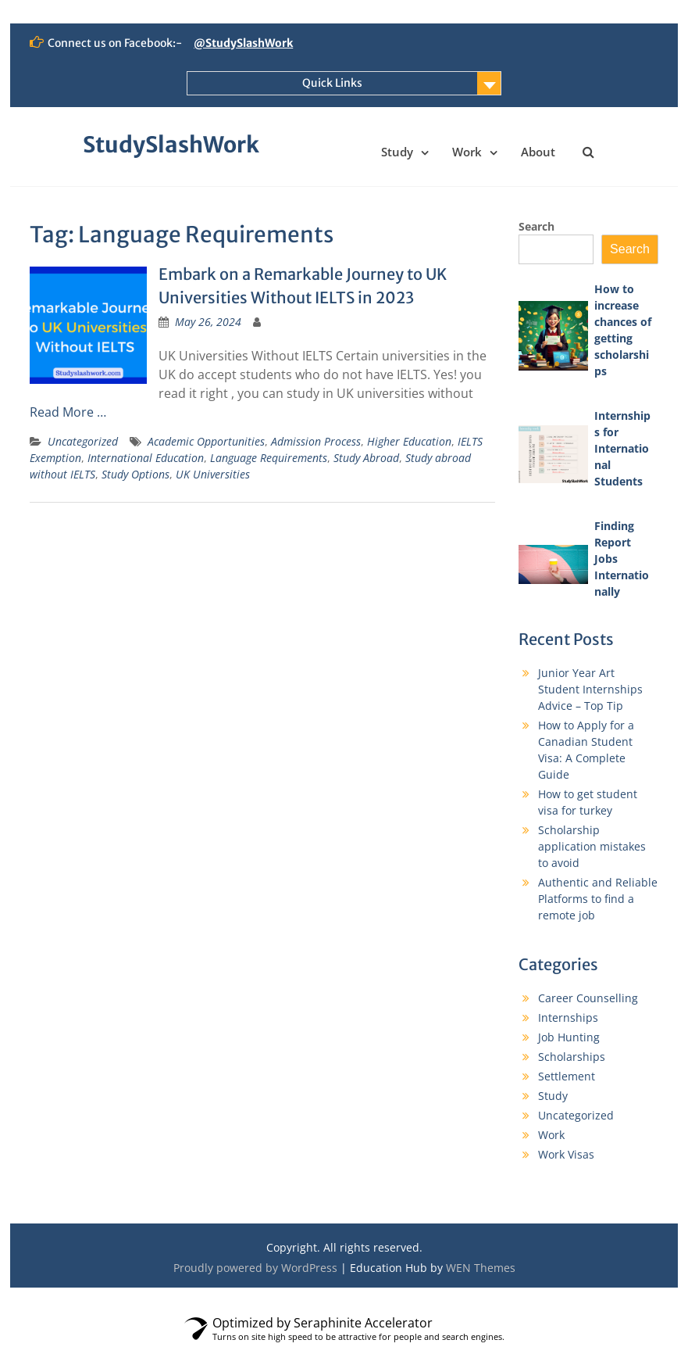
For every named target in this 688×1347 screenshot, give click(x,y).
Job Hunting (569, 1037)
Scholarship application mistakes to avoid (592, 846)
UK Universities (213, 474)
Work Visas (566, 1154)
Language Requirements (268, 457)
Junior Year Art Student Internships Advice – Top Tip (590, 689)
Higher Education (409, 441)
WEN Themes (480, 1267)
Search (536, 226)
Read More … (68, 412)
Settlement (566, 1076)
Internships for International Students (622, 448)
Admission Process (316, 441)
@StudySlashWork (243, 43)
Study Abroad (366, 457)
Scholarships (571, 1056)
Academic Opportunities (206, 441)
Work (467, 151)
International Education (145, 457)
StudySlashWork (171, 145)
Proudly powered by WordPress (255, 1267)
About (538, 151)
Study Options (135, 474)
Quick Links (332, 83)
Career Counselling (588, 998)
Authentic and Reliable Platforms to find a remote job (598, 898)
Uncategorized (83, 441)
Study (397, 151)
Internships (568, 1017)
